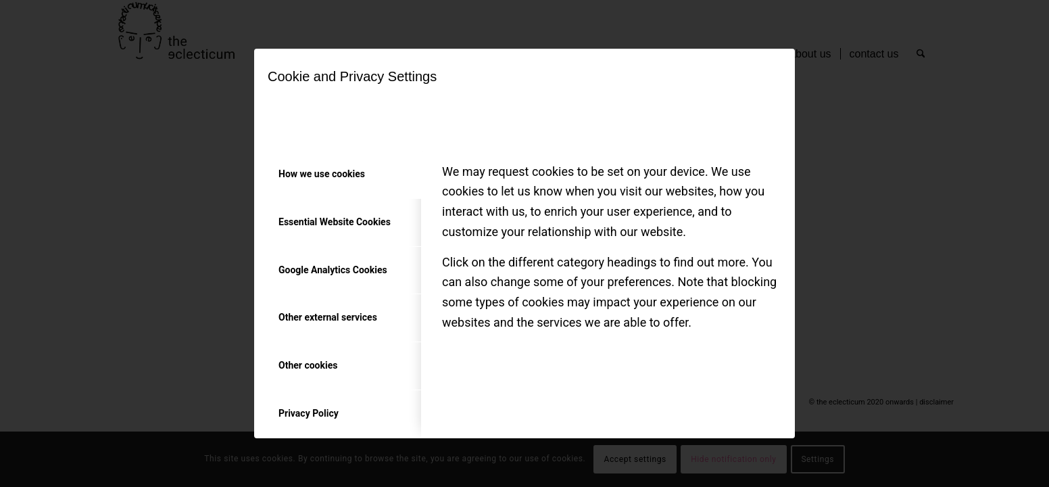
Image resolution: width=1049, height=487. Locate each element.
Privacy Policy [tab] (308, 413)
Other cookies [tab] (307, 365)
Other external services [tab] (327, 317)
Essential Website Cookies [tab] (334, 221)
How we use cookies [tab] (321, 173)
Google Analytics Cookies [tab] (332, 269)
